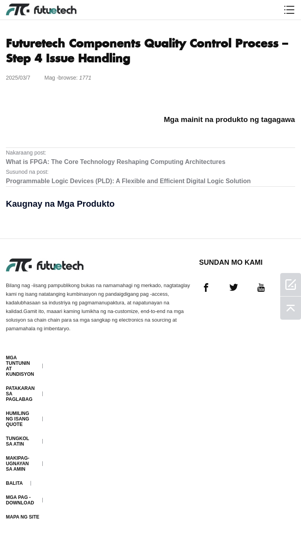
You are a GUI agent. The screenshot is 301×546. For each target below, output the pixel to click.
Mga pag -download (20, 500)
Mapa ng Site (22, 517)
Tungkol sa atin (17, 441)
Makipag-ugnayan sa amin (17, 463)
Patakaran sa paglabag (20, 394)
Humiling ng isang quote (17, 419)
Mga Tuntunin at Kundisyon (20, 366)
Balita (14, 483)
